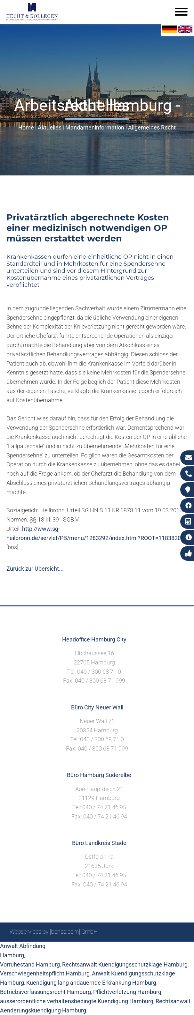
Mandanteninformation (94, 127)
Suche (84, 948)
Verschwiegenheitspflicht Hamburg (45, 973)
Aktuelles (49, 127)
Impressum (110, 948)
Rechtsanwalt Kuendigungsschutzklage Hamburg (125, 964)
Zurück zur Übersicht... (35, 568)
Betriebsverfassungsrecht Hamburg (45, 992)
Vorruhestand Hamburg (30, 964)
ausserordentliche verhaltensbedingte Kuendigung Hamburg (76, 1001)
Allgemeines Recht (152, 127)
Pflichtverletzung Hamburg (127, 992)
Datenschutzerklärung (156, 948)
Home (26, 127)
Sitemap (62, 948)
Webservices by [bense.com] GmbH (54, 931)
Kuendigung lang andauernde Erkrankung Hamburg (91, 982)
